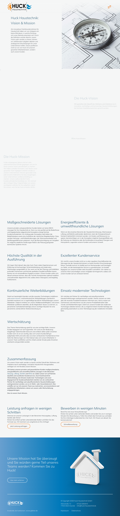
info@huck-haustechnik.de (86, 506)
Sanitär (22, 374)
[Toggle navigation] (109, 6)
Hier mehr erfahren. (17, 480)
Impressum (65, 511)
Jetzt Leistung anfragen (18, 426)
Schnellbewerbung (70, 424)
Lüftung (16, 374)
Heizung (10, 374)
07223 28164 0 (82, 504)
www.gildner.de (32, 511)
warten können (15, 298)
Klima (30, 374)
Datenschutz (76, 511)
